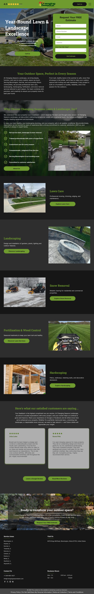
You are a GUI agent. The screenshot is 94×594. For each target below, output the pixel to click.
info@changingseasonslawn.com (13, 578)
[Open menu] (89, 4)
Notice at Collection (60, 592)
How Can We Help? (62, 47)
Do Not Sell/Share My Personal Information (37, 592)
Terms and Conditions (75, 592)
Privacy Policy (16, 592)
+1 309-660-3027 (9, 575)
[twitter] (7, 582)
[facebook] (5, 582)
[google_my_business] (13, 582)
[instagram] (10, 582)
